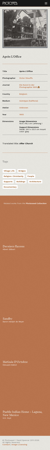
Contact (6, 444)
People (30, 176)
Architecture (35, 181)
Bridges (22, 171)
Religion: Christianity (13, 176)
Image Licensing (19, 444)
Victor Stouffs (26, 78)
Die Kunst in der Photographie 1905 (29, 86)
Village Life (9, 171)
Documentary (10, 187)
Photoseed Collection (36, 203)
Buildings (21, 181)
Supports (8, 181)
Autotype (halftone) (28, 101)
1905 (21, 114)
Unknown (23, 108)
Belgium (23, 94)
